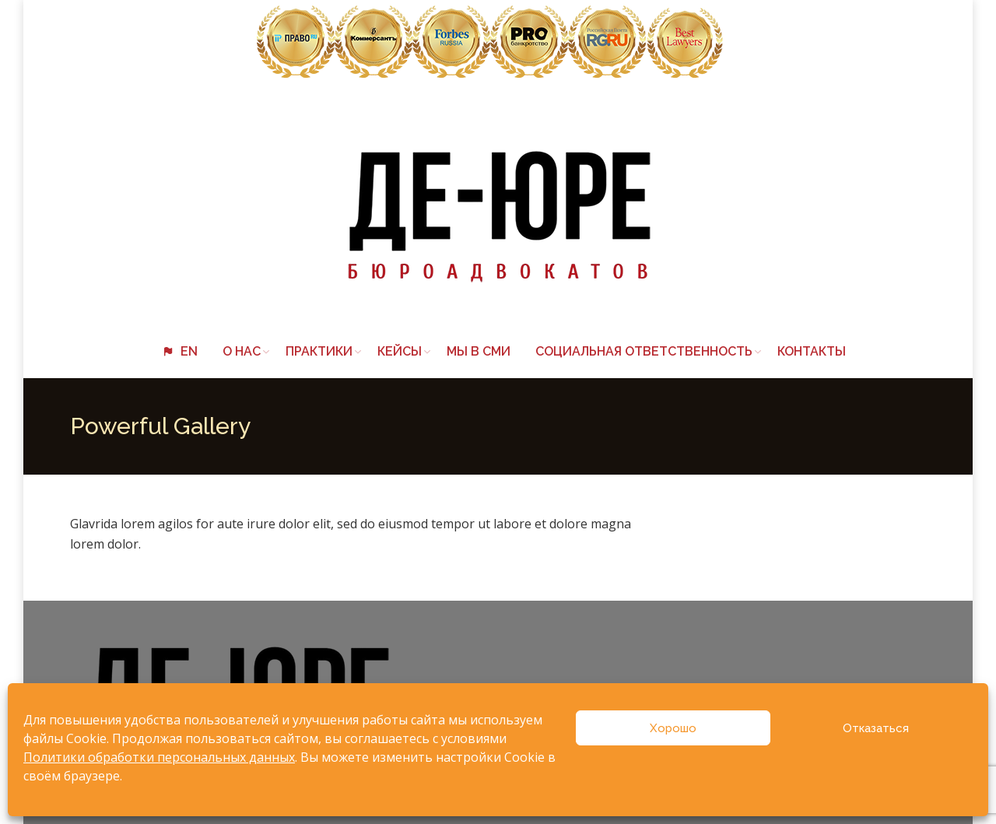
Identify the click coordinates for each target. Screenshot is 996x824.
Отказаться (876, 728)
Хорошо (673, 728)
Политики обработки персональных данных (159, 757)
